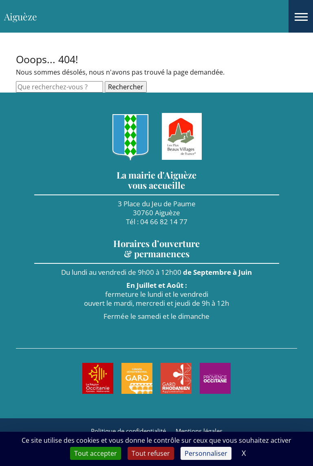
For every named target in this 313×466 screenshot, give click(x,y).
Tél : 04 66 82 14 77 (156, 221)
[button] (301, 16)
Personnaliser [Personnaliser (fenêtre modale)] (206, 453)
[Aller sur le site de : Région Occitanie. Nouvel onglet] (97, 378)
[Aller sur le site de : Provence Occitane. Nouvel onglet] (215, 378)
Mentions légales (199, 431)
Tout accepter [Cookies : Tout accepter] (95, 453)
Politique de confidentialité (128, 431)
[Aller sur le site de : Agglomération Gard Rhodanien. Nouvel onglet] (176, 378)
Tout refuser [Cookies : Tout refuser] (151, 453)
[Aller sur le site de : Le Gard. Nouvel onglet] (136, 378)
